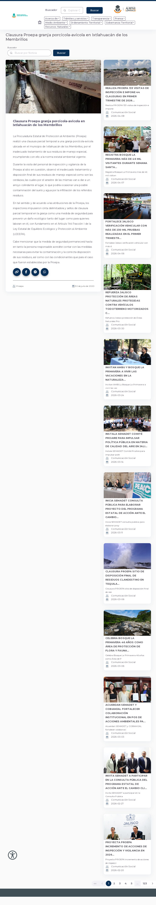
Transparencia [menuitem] (100, 18)
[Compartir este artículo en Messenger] (35, 272)
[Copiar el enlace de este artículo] (17, 272)
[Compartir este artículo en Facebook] (26, 272)
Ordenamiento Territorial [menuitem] (85, 22)
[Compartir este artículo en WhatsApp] (45, 272)
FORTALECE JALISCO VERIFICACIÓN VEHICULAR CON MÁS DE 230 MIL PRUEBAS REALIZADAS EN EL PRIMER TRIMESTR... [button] (126, 230)
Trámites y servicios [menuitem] (75, 18)
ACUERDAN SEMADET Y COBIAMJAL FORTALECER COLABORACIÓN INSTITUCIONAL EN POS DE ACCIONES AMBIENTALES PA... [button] (125, 713)
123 (145, 883)
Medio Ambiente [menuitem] (55, 22)
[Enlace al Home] (40, 23)
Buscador (51, 10)
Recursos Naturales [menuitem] (56, 26)
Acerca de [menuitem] (51, 18)
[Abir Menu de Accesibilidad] (12, 855)
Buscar (94, 10)
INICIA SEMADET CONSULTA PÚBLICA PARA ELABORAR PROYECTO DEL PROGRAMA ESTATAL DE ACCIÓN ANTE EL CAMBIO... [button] (125, 509)
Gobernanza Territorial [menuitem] (119, 22)
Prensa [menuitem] (119, 18)
